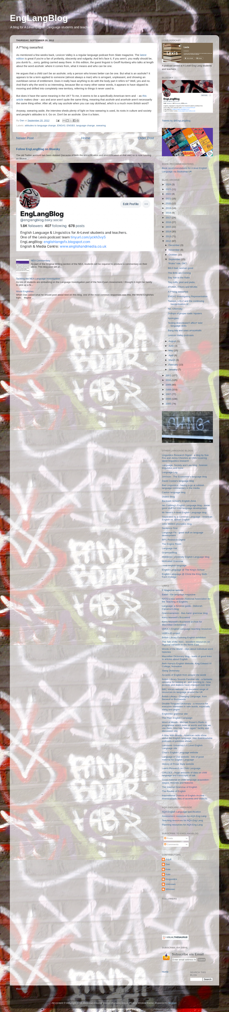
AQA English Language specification (181, 811)
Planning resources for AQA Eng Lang (182, 824)
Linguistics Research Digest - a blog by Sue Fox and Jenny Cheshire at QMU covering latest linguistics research (185, 458)
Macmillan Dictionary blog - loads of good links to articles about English (187, 658)
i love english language (174, 565)
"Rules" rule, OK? (177, 263)
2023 (169, 189)
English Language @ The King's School (183, 569)
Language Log (169, 472)
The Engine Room (171, 544)
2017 (169, 217)
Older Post (146, 138)
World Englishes (24, 291)
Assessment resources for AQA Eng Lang (184, 816)
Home (85, 138)
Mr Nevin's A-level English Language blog (184, 512)
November (174, 249)
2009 (169, 384)
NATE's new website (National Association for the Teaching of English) (186, 600)
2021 (169, 198)
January (173, 369)
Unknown (170, 884)
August (173, 341)
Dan (167, 864)
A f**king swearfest (178, 291)
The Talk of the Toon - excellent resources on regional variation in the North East (186, 643)
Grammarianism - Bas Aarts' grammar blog (185, 613)
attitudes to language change (40, 125)
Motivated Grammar (172, 561)
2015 (169, 227)
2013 (169, 236)
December (174, 245)
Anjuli (168, 859)
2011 (169, 375)
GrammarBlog (169, 552)
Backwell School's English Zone (179, 501)
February (174, 364)
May (171, 350)
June (171, 345)
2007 (169, 394)
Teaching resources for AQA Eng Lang (182, 820)
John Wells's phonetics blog (177, 524)
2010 (169, 380)
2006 (169, 399)
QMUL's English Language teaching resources (187, 629)
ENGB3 (71, 125)
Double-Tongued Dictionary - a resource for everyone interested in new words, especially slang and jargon (186, 706)
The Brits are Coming (179, 273)
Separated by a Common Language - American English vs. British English (187, 518)
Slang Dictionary (170, 670)
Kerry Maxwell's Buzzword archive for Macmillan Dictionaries (182, 623)
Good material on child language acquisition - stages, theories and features (186, 781)
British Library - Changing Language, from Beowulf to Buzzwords (184, 698)
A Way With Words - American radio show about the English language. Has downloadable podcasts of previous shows (187, 738)
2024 (169, 184)
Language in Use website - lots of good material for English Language (183, 758)
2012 (169, 241)
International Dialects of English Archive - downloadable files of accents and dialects (184, 797)
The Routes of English (174, 791)
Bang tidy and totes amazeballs (185, 330)
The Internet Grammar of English (179, 787)
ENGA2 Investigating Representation (188, 296)
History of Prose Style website (178, 764)
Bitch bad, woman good (180, 268)
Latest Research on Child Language (181, 768)
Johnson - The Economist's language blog (184, 476)
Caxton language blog (173, 492)
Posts (168, 838)
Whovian (170, 889)
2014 (169, 231)
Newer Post (25, 138)
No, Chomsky (175, 308)
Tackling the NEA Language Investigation (38, 278)
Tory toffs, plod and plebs (181, 282)
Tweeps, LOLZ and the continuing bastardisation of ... (186, 302)
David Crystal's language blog (178, 481)
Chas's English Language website (180, 752)
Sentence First (169, 528)
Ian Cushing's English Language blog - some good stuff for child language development (186, 506)
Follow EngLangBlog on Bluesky (38, 149)
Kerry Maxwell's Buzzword (176, 617)
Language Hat (169, 548)
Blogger (172, 1003)
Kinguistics (171, 879)
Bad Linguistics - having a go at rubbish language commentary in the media (183, 486)
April (171, 355)
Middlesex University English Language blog (185, 557)
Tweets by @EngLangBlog (176, 120)
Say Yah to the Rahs (179, 277)
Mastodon (21, 988)
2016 (169, 222)
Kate (167, 869)
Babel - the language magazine (178, 594)
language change (85, 125)
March (172, 360)
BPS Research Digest (173, 539)
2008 (169, 389)
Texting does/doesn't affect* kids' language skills (185, 324)
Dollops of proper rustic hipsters (185, 313)
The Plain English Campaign (177, 718)
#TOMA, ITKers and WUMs (182, 287)
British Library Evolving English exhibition (184, 637)
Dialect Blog (168, 496)
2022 (169, 194)
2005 (169, 403)
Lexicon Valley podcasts (181, 335)
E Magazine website (173, 590)
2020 (169, 203)
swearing (101, 125)
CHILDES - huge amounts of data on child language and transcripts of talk (184, 774)
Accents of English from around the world (184, 675)
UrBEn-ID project (171, 633)
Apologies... (174, 318)
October (173, 254)
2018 (169, 212)
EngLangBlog (39, 18)
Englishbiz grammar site (175, 713)
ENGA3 (61, 125)
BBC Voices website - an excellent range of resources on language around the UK (185, 690)
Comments (171, 844)
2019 (169, 208)
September (175, 259)
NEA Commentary (40, 260)
